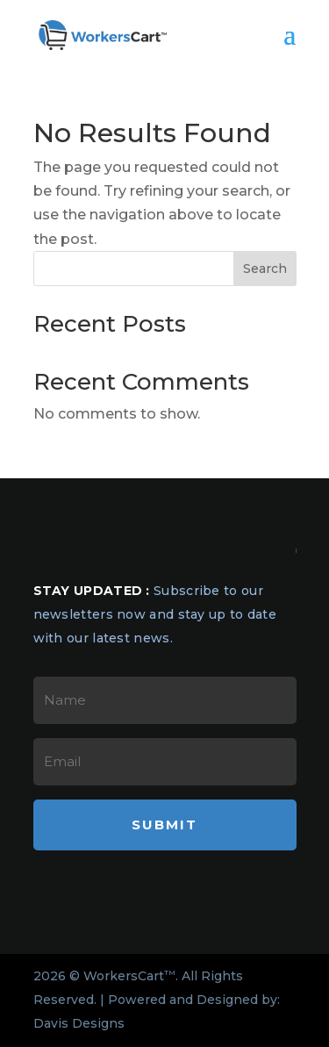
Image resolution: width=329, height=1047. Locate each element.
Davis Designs (79, 1023)
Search (265, 268)
